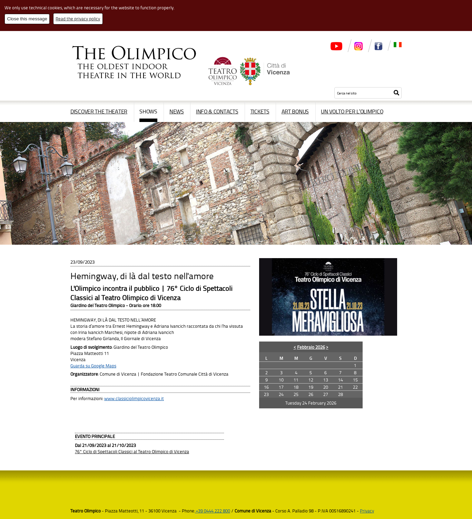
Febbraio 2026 (311, 347)
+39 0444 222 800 (212, 511)
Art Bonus (295, 111)
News (176, 111)
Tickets (259, 111)
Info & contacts (217, 111)
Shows (148, 111)
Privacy (367, 511)
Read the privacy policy (78, 19)
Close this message (27, 18)
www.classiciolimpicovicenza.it (134, 398)
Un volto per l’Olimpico (352, 111)
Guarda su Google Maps (93, 366)
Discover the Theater (98, 111)
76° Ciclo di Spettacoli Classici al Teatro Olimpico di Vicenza (132, 451)
